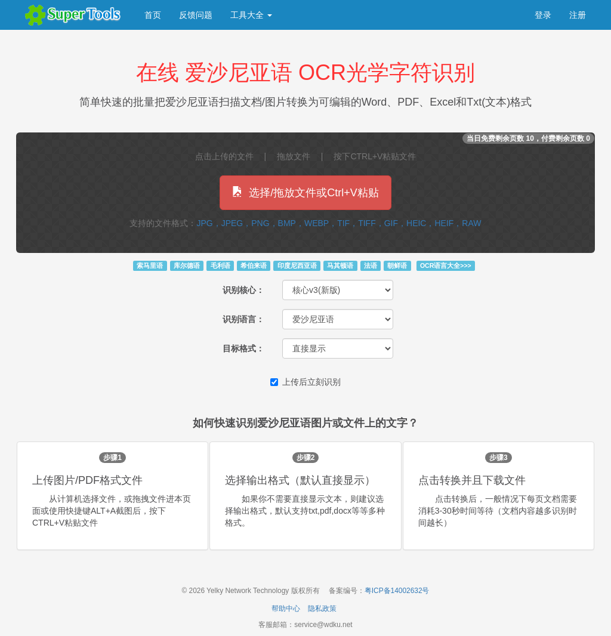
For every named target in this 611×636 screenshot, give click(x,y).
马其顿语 (340, 265)
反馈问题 (195, 15)
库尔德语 (187, 265)
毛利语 (220, 265)
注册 (577, 15)
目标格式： (243, 348)
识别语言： (243, 319)
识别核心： (243, 290)
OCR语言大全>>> (445, 265)
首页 (152, 15)
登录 (543, 15)
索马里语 (150, 265)
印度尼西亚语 (297, 265)
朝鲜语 (397, 265)
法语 (370, 265)
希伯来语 (253, 265)
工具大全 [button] (251, 15)
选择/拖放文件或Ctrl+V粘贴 (305, 192)
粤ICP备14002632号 (397, 590)
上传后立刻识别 (305, 382)
